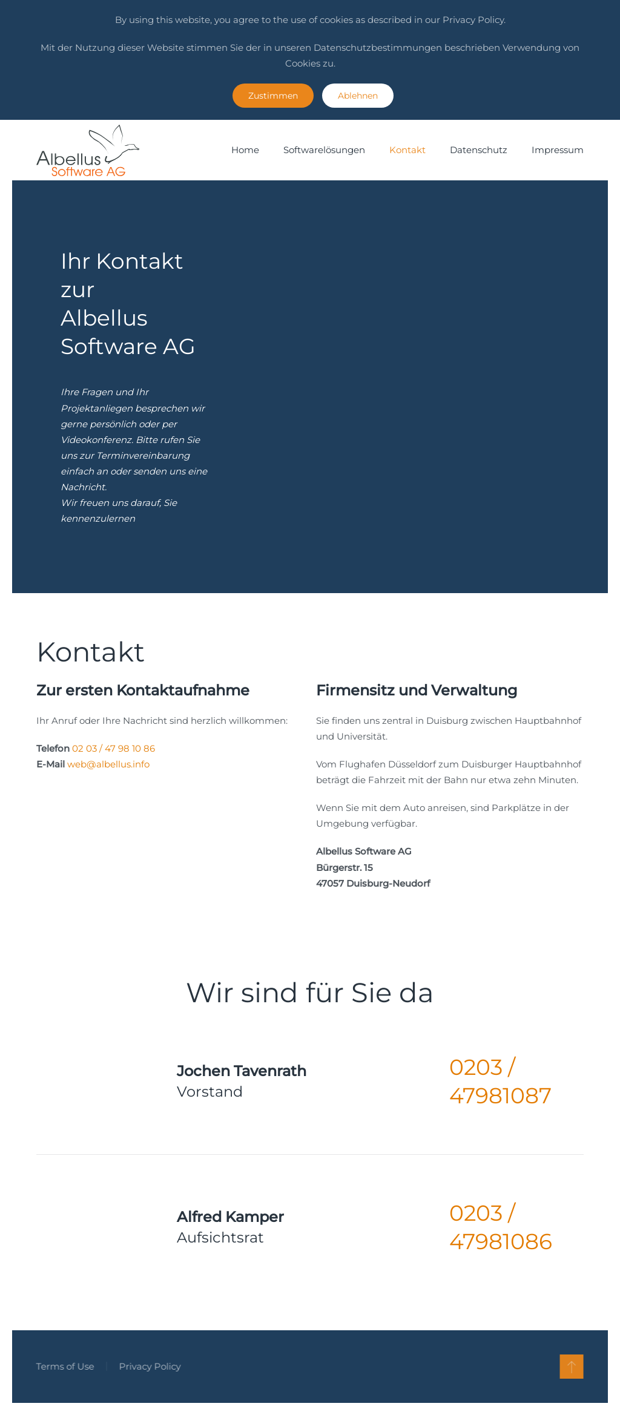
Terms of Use (64, 1366)
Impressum (558, 150)
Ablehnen (358, 95)
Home (245, 150)
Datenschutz (478, 150)
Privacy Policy (149, 1366)
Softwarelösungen (324, 150)
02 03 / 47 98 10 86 (113, 748)
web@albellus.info (108, 764)
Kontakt (407, 150)
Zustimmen (273, 95)
